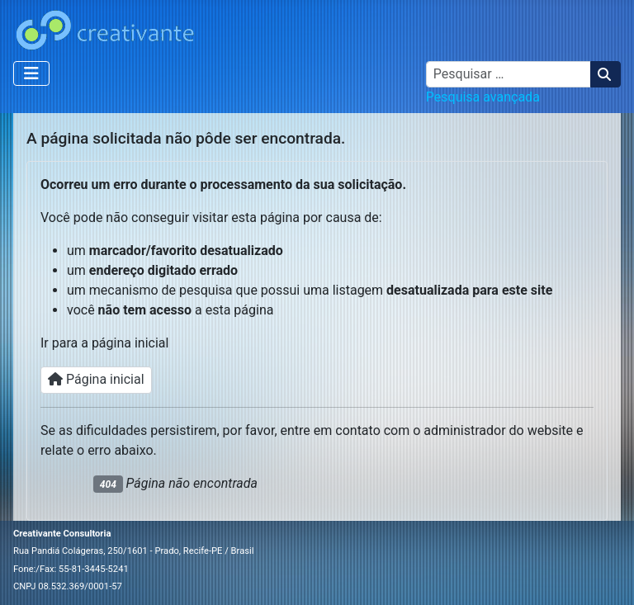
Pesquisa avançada (483, 97)
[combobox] (508, 74)
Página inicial (96, 379)
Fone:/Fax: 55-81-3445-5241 (71, 569)
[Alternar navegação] (31, 73)
